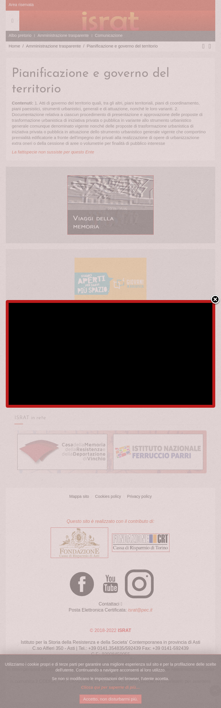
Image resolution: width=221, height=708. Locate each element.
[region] (110, 354)
